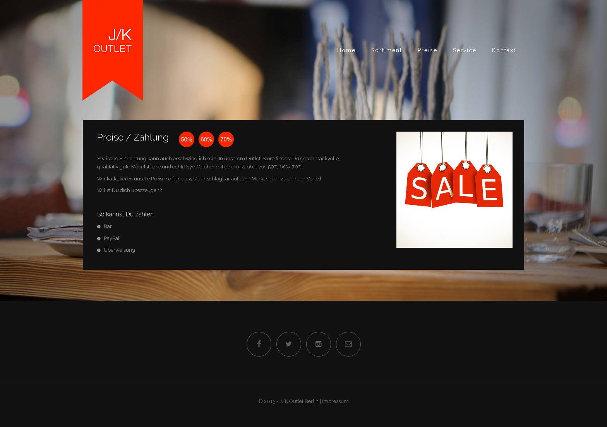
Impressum (335, 401)
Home (346, 50)
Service (465, 50)
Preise (427, 50)
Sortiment (386, 50)
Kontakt (504, 50)
